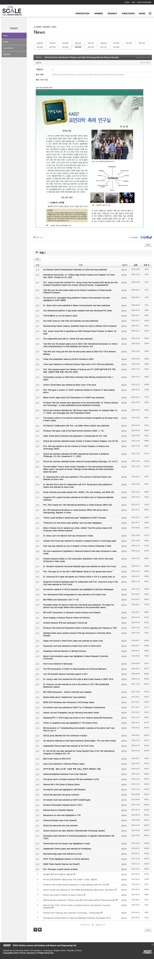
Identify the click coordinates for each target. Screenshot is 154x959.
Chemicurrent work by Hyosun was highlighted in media (66, 843)
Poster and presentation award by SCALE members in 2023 (68, 359)
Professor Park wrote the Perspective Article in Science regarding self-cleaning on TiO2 (80, 628)
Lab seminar (8, 48)
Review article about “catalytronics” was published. (64, 697)
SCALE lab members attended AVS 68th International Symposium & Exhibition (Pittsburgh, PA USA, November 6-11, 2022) (76, 455)
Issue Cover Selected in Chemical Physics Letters (64, 763)
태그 (40, 929)
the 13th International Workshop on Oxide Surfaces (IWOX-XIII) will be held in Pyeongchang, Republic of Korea (75, 511)
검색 (35, 929)
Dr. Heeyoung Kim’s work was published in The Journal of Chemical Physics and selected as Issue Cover (77, 478)
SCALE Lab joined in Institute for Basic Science (63, 895)
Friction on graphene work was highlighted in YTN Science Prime (70, 722)
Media (5, 42)
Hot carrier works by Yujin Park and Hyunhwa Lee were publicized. (71, 320)
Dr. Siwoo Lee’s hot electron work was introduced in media (68, 535)
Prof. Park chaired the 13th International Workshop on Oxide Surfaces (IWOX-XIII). (78, 504)
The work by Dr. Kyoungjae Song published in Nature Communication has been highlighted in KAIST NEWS (76, 298)
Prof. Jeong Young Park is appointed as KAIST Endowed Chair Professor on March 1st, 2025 (80, 332)
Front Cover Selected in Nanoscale (57, 663)
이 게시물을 (133, 237)
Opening (6, 54)
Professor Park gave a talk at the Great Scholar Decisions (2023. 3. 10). (73, 430)
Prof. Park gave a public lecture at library (60, 869)
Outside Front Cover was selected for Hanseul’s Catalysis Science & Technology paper (79, 540)
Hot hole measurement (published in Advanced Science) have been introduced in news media (79, 552)
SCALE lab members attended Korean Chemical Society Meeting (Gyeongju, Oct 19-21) (80, 461)
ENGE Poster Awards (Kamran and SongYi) (61, 864)
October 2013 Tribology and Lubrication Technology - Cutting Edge (71, 912)
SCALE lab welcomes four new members (60, 825)
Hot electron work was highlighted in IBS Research (64, 789)
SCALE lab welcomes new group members (61, 794)
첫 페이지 (85, 925)
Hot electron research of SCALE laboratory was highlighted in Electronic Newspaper (78, 589)
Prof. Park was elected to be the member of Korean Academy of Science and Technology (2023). (76, 447)
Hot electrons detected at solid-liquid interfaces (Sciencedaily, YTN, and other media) (79, 740)
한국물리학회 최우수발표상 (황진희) (58, 874)
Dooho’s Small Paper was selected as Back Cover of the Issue (69, 384)
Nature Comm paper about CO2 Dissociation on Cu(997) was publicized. (74, 397)
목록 (148, 244)
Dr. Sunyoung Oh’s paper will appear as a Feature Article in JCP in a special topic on (79, 576)
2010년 (116, 47)
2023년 (65, 43)
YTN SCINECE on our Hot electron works (60, 315)
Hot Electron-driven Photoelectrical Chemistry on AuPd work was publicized (75, 269)
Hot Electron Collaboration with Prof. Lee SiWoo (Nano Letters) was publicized (76, 425)
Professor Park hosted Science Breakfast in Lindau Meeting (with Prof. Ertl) (74, 884)
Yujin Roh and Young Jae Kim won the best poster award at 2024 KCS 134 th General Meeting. (79, 352)
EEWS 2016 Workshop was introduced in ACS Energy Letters (68, 702)
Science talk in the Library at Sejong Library (61, 784)
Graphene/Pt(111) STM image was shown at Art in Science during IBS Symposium (78, 717)
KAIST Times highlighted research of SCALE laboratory (66, 859)
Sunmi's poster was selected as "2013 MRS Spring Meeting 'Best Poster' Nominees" (78, 889)
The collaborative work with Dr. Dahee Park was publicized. (68, 338)
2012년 (91, 47)
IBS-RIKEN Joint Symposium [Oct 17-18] (61, 599)
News (5, 36)
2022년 (78, 43)
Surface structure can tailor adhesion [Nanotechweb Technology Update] (74, 830)
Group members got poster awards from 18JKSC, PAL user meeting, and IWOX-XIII (78, 492)
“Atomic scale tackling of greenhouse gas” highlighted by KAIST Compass (74, 517)
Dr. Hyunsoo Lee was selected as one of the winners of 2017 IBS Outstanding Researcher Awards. (76, 685)
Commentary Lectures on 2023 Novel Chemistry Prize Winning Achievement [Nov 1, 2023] (78, 378)
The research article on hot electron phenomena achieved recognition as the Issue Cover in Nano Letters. (80, 419)
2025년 (40, 43)
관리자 (38, 62)
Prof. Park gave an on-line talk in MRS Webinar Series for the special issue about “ (78, 571)
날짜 (135, 265)
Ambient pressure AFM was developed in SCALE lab (65, 622)
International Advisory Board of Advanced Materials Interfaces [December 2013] (77, 918)
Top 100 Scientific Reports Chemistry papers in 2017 (65, 674)
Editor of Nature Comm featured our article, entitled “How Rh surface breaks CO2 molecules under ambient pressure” (77, 529)
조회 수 (147, 265)
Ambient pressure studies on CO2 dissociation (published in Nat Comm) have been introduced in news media (78, 559)
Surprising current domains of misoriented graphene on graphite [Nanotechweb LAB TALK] (78, 837)
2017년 (142, 43)
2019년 (116, 43)
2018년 (129, 43)
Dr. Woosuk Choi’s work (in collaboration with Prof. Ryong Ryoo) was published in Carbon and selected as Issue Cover (77, 485)
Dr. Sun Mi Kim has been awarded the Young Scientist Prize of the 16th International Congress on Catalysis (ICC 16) (78, 752)
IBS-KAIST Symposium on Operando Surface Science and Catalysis (72, 612)
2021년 (91, 43)
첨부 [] (39, 237)
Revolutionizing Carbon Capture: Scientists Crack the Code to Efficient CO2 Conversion (80, 326)
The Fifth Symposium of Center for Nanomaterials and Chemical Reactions (74, 669)
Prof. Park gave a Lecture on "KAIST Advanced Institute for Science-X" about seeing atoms (79, 391)
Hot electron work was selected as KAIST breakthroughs (66, 799)
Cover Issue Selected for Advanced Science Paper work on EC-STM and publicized (78, 364)
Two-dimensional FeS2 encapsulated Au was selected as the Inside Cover (74, 594)
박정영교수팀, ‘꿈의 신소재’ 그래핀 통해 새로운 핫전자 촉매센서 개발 (72, 769)
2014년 (65, 47)
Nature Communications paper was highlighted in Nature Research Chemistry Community (75, 657)
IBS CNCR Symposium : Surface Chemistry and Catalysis (67, 692)
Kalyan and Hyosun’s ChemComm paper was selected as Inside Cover (73, 640)
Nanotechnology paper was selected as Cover (62, 853)
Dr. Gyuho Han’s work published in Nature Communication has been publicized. (77, 305)
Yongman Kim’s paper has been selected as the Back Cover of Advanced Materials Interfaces (78, 498)
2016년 (40, 47)
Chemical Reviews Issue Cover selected (60, 820)
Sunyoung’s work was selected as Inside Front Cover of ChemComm (72, 646)
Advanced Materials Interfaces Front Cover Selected (65, 774)
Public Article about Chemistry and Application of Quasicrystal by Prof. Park (75, 436)
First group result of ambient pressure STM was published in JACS (71, 779)
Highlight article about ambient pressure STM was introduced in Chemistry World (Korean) (77, 634)
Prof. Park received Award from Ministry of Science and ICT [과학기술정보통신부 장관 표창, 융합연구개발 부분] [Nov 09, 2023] (79, 370)
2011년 (103, 47)
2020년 (103, 43)
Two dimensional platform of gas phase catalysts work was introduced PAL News (77, 310)
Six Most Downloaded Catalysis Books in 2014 (62, 805)
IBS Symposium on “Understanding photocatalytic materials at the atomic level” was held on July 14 (79, 729)
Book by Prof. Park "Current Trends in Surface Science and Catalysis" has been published (76, 906)
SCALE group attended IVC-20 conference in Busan (65, 735)
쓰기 (148, 929)
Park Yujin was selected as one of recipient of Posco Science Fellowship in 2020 (77, 546)
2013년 (78, 47)
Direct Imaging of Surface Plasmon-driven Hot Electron (66, 617)
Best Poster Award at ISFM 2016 (57, 758)
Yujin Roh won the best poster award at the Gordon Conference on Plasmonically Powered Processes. (77, 291)
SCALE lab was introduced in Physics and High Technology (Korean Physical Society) (82, 57)
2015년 (52, 47)
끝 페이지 (100, 925)
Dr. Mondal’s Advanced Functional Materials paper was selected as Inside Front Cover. (80, 566)
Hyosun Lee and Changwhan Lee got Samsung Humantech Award (71, 712)
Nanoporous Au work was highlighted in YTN (61, 815)
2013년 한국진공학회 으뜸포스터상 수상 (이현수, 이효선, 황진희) (70, 879)
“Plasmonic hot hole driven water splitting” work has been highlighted (72, 522)
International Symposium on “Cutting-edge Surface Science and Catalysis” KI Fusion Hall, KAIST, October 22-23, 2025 (79, 275)
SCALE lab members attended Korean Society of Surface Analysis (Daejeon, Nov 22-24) (80, 441)
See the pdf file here (44, 87)
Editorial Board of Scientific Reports (58, 810)
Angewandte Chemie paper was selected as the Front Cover (68, 745)
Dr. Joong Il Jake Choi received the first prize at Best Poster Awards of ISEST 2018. (78, 679)
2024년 (52, 43)
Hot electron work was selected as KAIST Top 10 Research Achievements (74, 707)
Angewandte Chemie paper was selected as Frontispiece (67, 848)
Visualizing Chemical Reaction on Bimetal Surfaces (64, 651)
